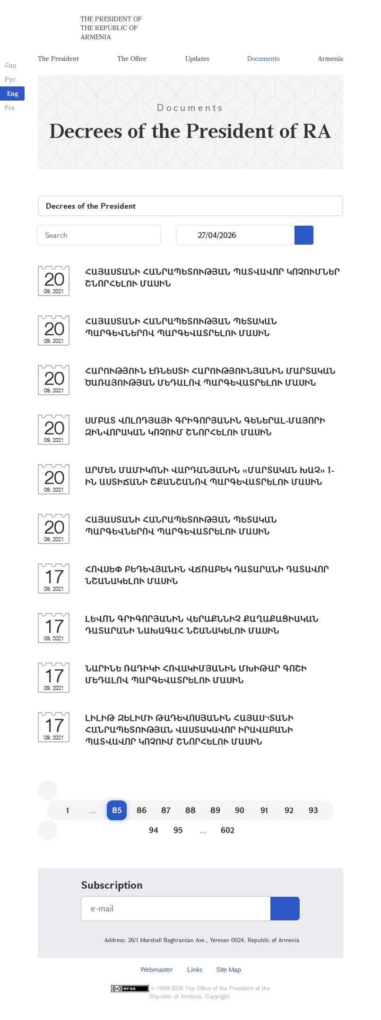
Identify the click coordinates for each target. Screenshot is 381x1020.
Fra (10, 107)
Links (194, 970)
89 (215, 811)
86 (142, 811)
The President (58, 58)
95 (178, 831)
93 (313, 811)
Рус (10, 79)
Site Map (228, 970)
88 (190, 811)
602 (227, 831)
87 (166, 811)
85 (117, 811)
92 (289, 811)
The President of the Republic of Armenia (111, 28)
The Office (132, 58)
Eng (12, 93)
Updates (197, 58)
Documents (263, 58)
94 (153, 831)
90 (239, 811)
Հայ (11, 64)
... (187, 236)
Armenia (330, 58)
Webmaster (156, 970)
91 (264, 811)
